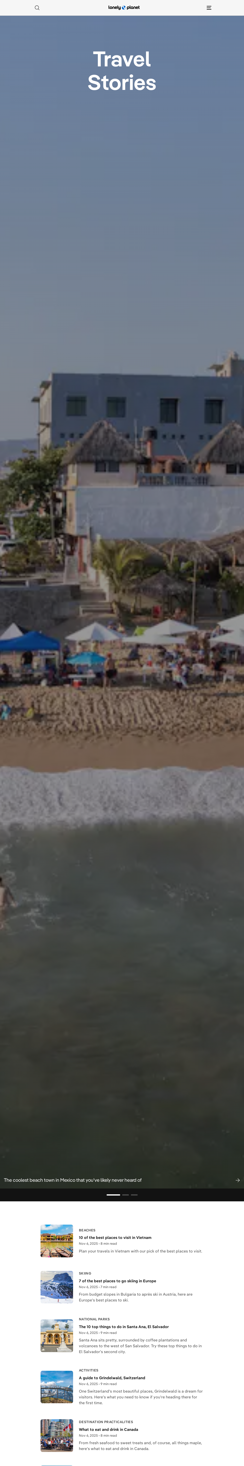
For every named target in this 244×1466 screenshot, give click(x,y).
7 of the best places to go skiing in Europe (117, 1280)
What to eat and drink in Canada (108, 1429)
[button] (122, 1180)
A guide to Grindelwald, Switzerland (112, 1377)
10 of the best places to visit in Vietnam (115, 1237)
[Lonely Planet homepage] (124, 8)
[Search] (37, 7)
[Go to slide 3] (134, 1195)
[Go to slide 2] (125, 1195)
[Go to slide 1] (113, 1195)
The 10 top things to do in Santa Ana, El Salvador (124, 1326)
